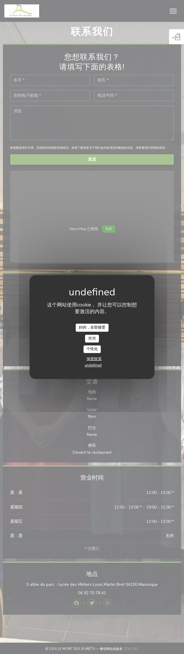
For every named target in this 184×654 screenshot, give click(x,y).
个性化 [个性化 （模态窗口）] (92, 349)
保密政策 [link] (94, 359)
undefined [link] (93, 365)
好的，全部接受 (92, 327)
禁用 (92, 338)
